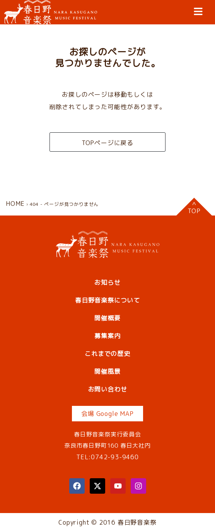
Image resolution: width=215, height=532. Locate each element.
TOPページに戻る (107, 143)
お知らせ (107, 282)
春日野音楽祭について (107, 300)
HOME (15, 203)
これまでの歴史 (107, 353)
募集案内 (107, 336)
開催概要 (107, 318)
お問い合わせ (107, 389)
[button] (198, 11)
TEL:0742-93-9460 (107, 457)
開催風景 (107, 371)
